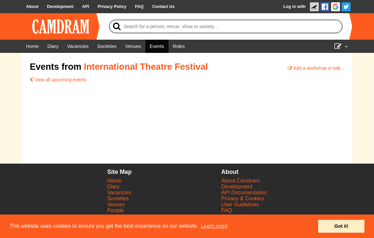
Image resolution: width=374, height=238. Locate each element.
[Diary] (53, 46)
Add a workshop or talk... (316, 68)
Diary (113, 186)
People (115, 210)
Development (236, 186)
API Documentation (244, 192)
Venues (116, 204)
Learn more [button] (214, 226)
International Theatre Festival (146, 67)
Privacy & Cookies (242, 198)
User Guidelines (240, 204)
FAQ (226, 210)
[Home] (32, 46)
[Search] (226, 26)
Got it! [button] (341, 226)
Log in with (294, 6)
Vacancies (119, 192)
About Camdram (240, 180)
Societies (118, 198)
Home (114, 180)
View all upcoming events (58, 79)
